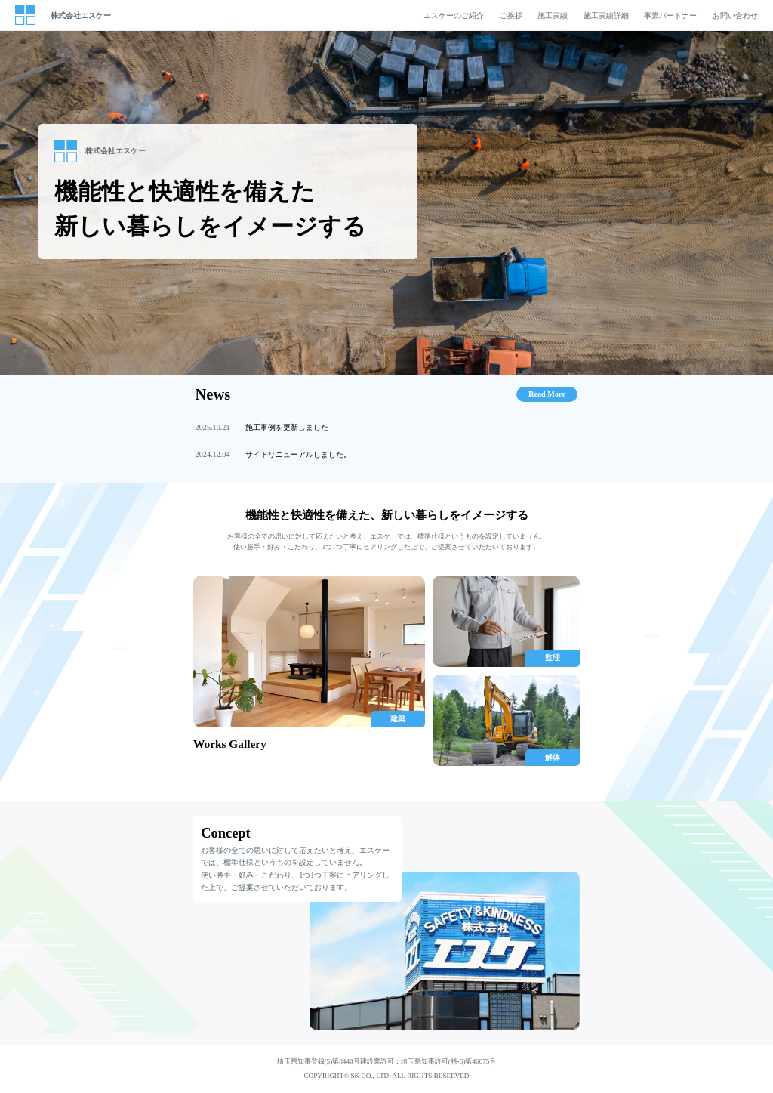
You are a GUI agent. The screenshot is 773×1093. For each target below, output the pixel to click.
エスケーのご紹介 (453, 15)
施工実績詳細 (606, 15)
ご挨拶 (511, 15)
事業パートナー (670, 15)
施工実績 (552, 15)
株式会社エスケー (81, 15)
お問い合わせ (735, 15)
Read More (546, 394)
